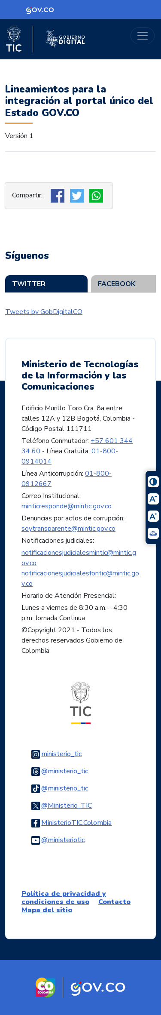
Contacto (114, 902)
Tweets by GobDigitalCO (43, 312)
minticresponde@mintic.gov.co (66, 506)
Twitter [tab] (29, 284)
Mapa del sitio (46, 910)
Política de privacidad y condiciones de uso (63, 898)
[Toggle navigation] (143, 35)
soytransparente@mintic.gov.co (68, 528)
